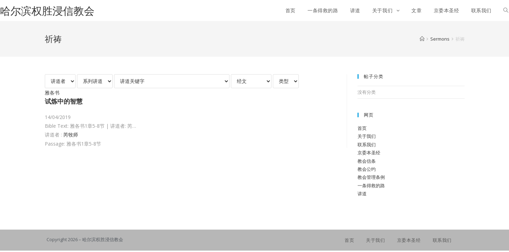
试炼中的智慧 (64, 101)
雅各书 (52, 92)
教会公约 (367, 169)
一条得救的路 (371, 185)
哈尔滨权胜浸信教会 (47, 11)
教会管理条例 (371, 177)
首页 (362, 128)
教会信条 (367, 161)
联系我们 (367, 144)
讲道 (362, 193)
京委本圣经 (369, 152)
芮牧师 (70, 134)
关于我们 (367, 136)
